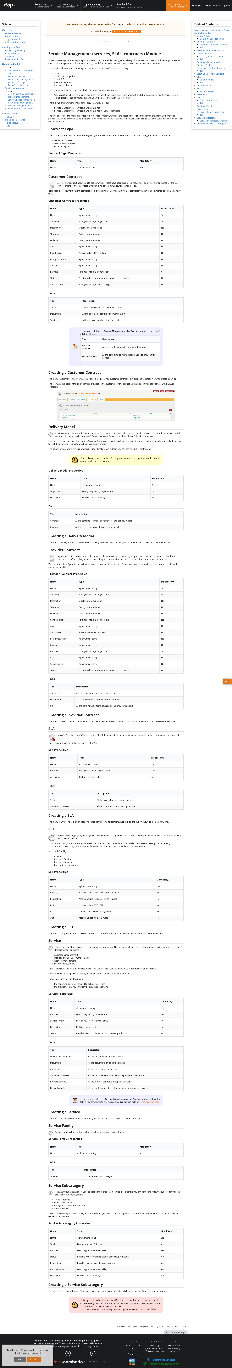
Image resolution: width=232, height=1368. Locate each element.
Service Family (203, 109)
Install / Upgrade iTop (15, 50)
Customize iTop (12, 56)
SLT (199, 88)
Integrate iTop (12, 53)
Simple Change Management (21, 99)
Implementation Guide (15, 59)
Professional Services (154, 1351)
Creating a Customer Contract (211, 50)
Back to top (174, 1332)
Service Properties (208, 100)
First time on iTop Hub (218, 5)
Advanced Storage (16, 82)
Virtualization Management (21, 79)
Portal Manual (11, 36)
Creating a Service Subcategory (211, 123)
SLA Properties (207, 79)
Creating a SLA (204, 85)
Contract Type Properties (212, 38)
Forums (133, 1354)
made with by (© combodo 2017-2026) (74, 1361)
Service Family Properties (212, 112)
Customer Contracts (149, 1101)
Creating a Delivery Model (209, 62)
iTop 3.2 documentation (126, 31)
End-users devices (16, 76)
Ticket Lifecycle (12, 122)
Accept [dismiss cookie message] (34, 1359)
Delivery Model (204, 53)
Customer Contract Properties (214, 44)
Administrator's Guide (15, 42)
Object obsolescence (15, 119)
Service (200, 97)
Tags (7, 125)
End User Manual (13, 33)
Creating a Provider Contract (210, 73)
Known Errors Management (21, 108)
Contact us (174, 1351)
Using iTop (7, 30)
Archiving (9, 117)
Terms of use (174, 1345)
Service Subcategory (206, 117)
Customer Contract (206, 41)
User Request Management (21, 93)
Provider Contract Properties (213, 68)
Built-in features (9, 113)
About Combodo (154, 1348)
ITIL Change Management (20, 102)
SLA (199, 76)
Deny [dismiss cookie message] (20, 1359)
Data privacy (174, 1348)
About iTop (154, 1345)
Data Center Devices (18, 85)
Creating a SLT (204, 94)
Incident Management (18, 96)
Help (133, 1351)
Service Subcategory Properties (215, 120)
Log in (196, 5)
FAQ (133, 1348)
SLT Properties (207, 91)
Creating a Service (205, 106)
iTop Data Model (13, 39)
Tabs (202, 47)
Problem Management (18, 105)
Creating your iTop (11, 47)
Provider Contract (205, 65)
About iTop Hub (133, 1345)
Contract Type (203, 35)
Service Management (15, 88)
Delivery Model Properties (212, 56)
